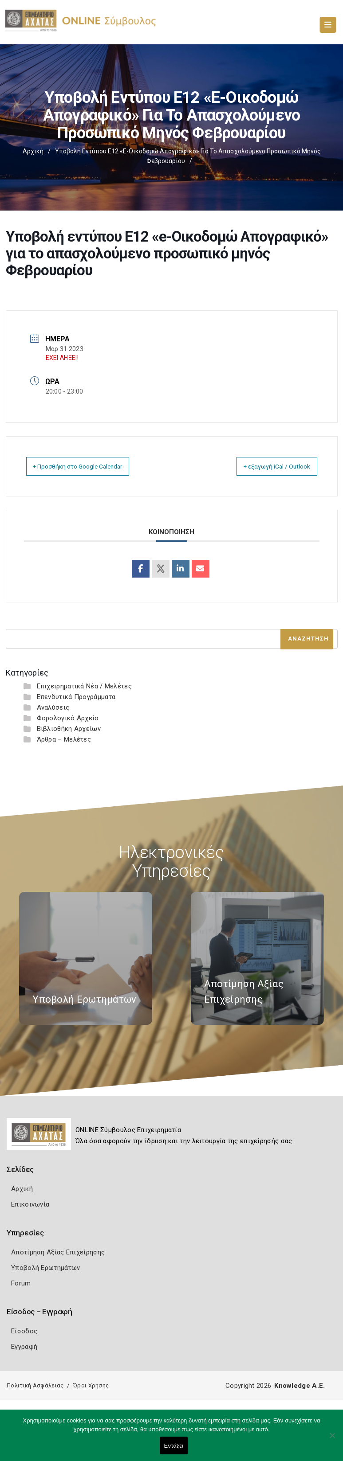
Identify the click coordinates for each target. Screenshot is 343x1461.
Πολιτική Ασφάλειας (35, 1385)
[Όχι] (331, 1440)
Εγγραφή (24, 1347)
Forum (21, 1283)
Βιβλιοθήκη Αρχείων (69, 729)
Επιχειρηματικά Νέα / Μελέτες (84, 686)
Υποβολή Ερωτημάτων (45, 1268)
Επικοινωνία (30, 1204)
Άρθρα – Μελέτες (64, 739)
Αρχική (33, 151)
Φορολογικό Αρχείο (68, 718)
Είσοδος (24, 1331)
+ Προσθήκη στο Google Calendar (88, 466)
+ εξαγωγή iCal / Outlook (268, 466)
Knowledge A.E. (299, 1386)
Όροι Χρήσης (91, 1385)
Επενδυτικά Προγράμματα (76, 697)
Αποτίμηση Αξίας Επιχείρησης (58, 1252)
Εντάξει (174, 1445)
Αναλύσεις (53, 707)
